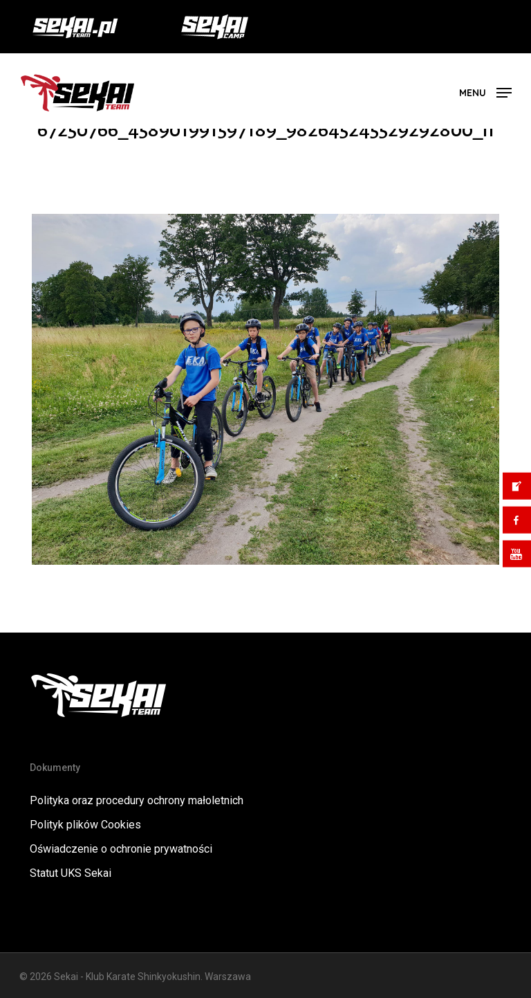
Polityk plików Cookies (85, 824)
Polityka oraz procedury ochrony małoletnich (136, 800)
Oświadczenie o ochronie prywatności (121, 848)
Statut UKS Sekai (70, 873)
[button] (485, 91)
